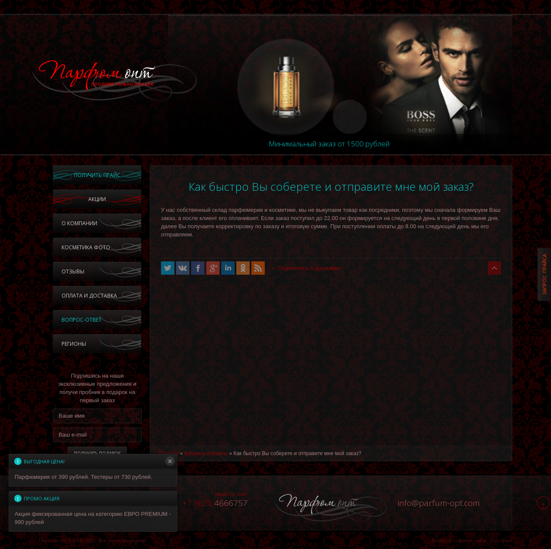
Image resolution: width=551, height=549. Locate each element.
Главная (169, 453)
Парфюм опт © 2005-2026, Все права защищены (92, 540)
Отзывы (73, 271)
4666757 (215, 503)
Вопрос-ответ (82, 319)
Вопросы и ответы (206, 453)
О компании (79, 223)
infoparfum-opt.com (439, 503)
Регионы (74, 343)
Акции (97, 199)
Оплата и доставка (89, 295)
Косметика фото (86, 247)
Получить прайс (97, 175)
